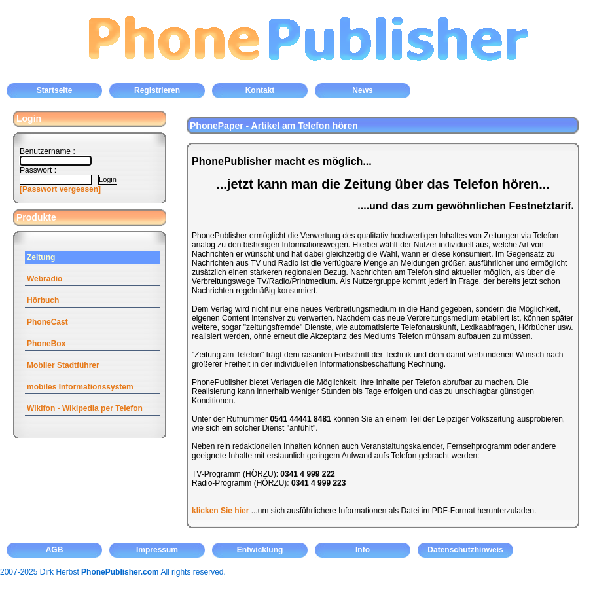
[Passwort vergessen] (60, 189)
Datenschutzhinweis (465, 549)
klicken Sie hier (220, 510)
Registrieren (157, 90)
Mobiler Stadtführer (63, 365)
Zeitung (41, 257)
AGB (54, 549)
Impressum (157, 549)
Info (362, 549)
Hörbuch (43, 300)
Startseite (55, 90)
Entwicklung (260, 549)
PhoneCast (47, 322)
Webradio (44, 278)
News (362, 90)
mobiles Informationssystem (80, 386)
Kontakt (260, 90)
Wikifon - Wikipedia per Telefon (85, 408)
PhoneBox (46, 343)
